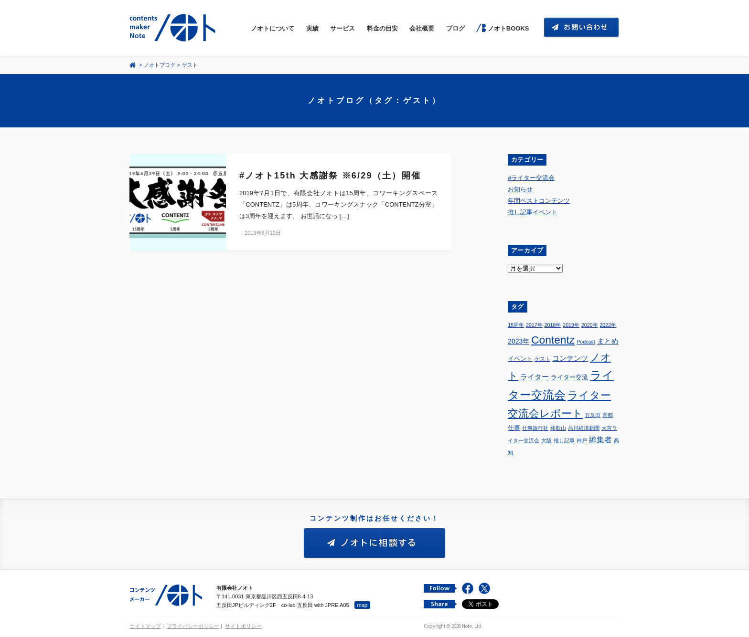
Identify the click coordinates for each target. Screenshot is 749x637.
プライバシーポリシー (193, 626)
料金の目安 (382, 28)
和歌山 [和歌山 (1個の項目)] (558, 428)
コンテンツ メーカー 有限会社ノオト (174, 27)
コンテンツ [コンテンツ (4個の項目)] (570, 358)
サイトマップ (145, 626)
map (362, 605)
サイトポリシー (243, 626)
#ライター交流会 (531, 177)
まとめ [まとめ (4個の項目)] (608, 341)
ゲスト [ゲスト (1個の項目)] (542, 359)
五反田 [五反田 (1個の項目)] (592, 415)
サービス (342, 28)
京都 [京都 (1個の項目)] (607, 415)
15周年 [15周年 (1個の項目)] (516, 325)
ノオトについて (272, 28)
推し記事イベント (532, 212)
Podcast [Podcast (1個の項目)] (586, 342)
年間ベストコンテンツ (539, 200)
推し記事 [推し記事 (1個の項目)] (564, 440)
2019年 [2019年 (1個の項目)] (571, 325)
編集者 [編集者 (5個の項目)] (600, 440)
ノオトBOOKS (508, 28)
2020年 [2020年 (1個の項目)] (589, 325)
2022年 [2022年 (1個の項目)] (607, 325)
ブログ (455, 28)
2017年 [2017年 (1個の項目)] (534, 325)
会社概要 (421, 28)
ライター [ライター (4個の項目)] (534, 377)
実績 (312, 28)
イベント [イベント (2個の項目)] (520, 358)
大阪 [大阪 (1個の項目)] (546, 440)
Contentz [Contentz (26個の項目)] (553, 340)
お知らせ (520, 189)
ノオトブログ (159, 65)
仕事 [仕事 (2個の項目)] (514, 428)
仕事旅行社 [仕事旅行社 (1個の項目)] (535, 428)
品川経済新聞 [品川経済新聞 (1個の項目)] (583, 428)
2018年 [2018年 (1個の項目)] (553, 325)
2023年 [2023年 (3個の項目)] (518, 341)
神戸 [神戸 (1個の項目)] (582, 440)
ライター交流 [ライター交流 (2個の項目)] (569, 377)
